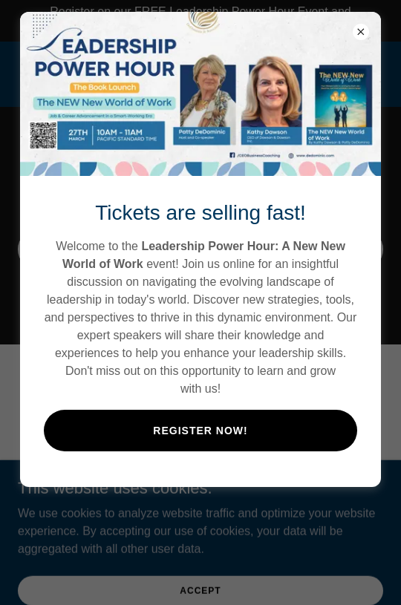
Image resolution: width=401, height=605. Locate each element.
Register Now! (200, 430)
